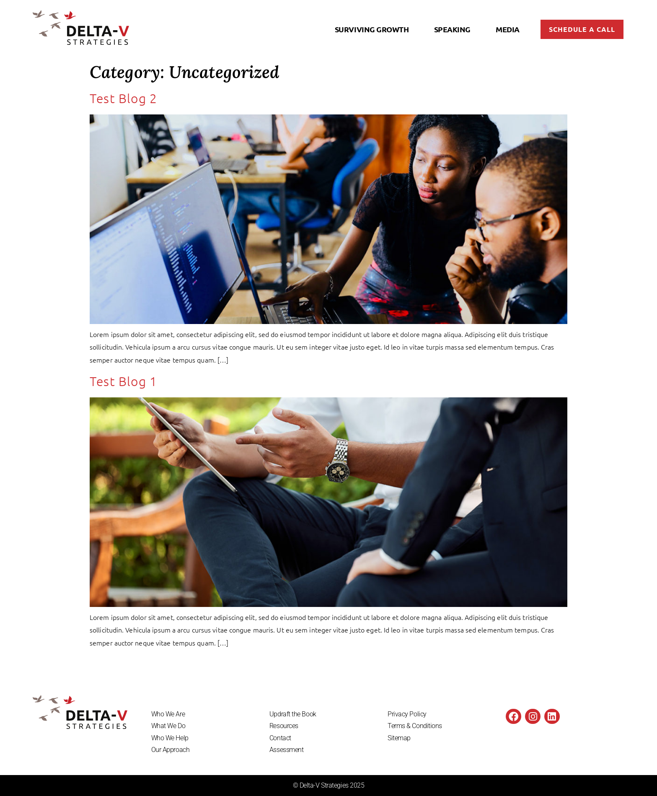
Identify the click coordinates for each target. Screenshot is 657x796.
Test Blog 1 (123, 381)
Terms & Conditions (415, 726)
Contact (280, 738)
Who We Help (170, 738)
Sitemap (399, 738)
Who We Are (168, 714)
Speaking (452, 29)
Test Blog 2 (123, 98)
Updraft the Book (292, 714)
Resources (283, 726)
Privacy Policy (407, 714)
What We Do (168, 726)
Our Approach (170, 750)
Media (508, 29)
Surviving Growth (372, 29)
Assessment (286, 750)
